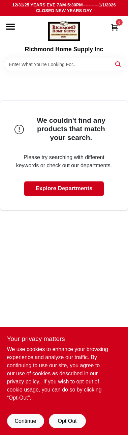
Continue (25, 421)
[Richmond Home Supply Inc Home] (64, 31)
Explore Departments (64, 188)
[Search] (118, 63)
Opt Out (67, 421)
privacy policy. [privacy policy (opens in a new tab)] (23, 381)
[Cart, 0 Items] (114, 27)
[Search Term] (64, 64)
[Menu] (10, 26)
